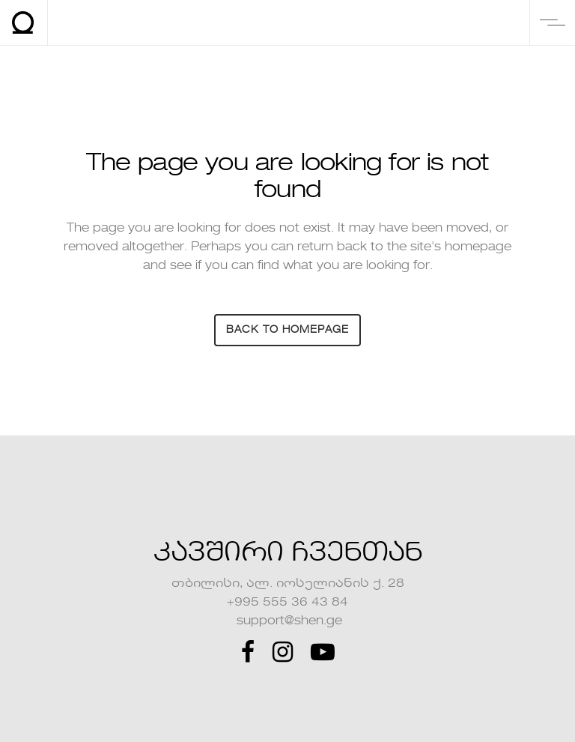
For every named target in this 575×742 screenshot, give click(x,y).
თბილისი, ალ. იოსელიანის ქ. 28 (287, 584)
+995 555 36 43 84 (287, 603)
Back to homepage (287, 330)
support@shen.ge (288, 621)
